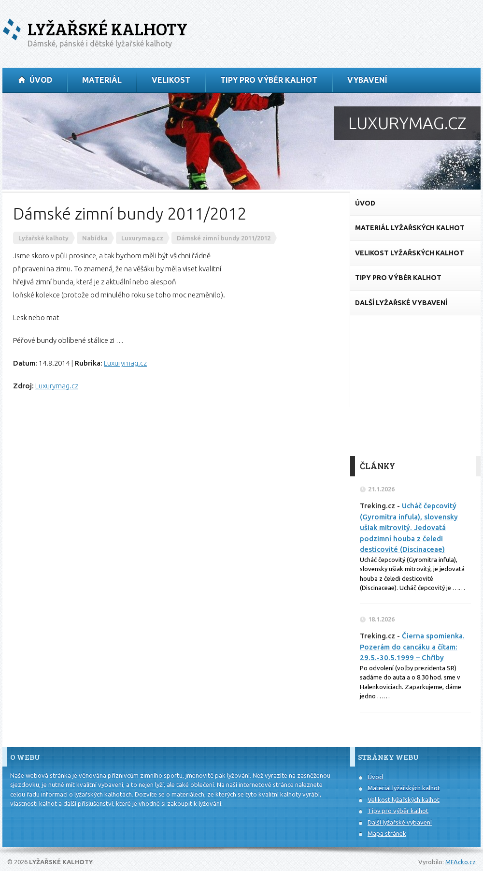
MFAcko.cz (460, 861)
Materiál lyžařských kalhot (404, 787)
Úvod (375, 776)
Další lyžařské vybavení (400, 822)
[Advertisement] (415, 385)
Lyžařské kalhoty (107, 28)
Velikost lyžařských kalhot (404, 799)
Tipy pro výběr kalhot (398, 810)
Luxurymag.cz (125, 363)
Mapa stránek (387, 833)
